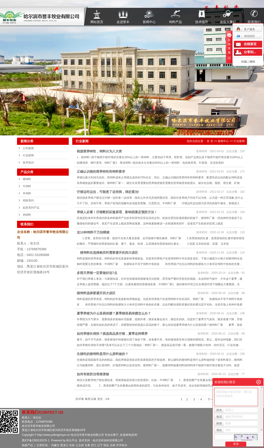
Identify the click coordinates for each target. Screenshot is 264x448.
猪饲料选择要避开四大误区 (96, 293)
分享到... (250, 52)
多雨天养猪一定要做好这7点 (97, 273)
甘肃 (87, 445)
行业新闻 (28, 155)
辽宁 (100, 445)
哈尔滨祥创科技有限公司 (108, 440)
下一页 (211, 399)
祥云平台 (71, 440)
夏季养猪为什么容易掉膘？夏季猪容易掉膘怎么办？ (114, 313)
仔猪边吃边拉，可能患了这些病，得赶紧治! (108, 192)
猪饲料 (27, 179)
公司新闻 (28, 148)
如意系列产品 (31, 207)
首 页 (210, 141)
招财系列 (28, 200)
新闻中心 (149, 21)
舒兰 (94, 445)
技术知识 (28, 162)
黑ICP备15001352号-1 (35, 440)
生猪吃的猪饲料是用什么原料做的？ (102, 354)
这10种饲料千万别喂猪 (93, 232)
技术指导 (201, 21)
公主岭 (80, 445)
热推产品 (27, 445)
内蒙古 (55, 445)
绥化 (106, 445)
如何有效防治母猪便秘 (93, 374)
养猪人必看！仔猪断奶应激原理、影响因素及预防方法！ (117, 212)
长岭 (72, 445)
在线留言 (250, 44)
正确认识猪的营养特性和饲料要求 (101, 171)
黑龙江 (64, 445)
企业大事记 (228, 21)
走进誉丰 (123, 21)
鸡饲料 (27, 214)
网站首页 (96, 21)
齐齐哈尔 (121, 445)
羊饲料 (27, 193)
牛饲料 (27, 186)
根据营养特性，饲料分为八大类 (99, 151)
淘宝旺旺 (245, 36)
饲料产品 (175, 21)
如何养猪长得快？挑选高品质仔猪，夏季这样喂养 (112, 333)
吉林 (112, 445)
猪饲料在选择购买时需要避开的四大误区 (107, 252)
